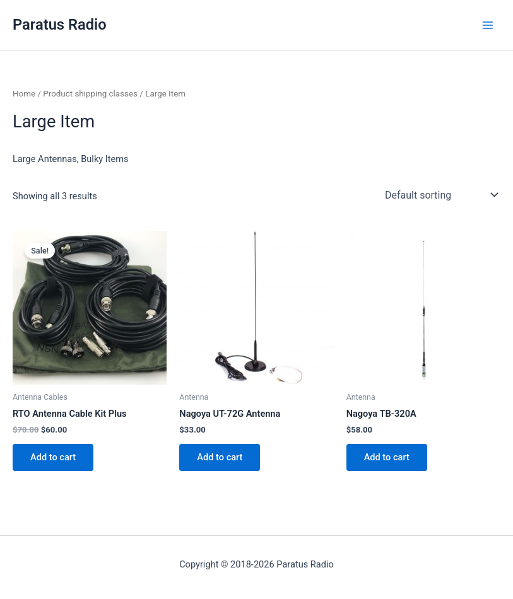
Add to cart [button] (53, 457)
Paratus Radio (60, 24)
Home (24, 93)
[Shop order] (440, 194)
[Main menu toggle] (487, 24)
